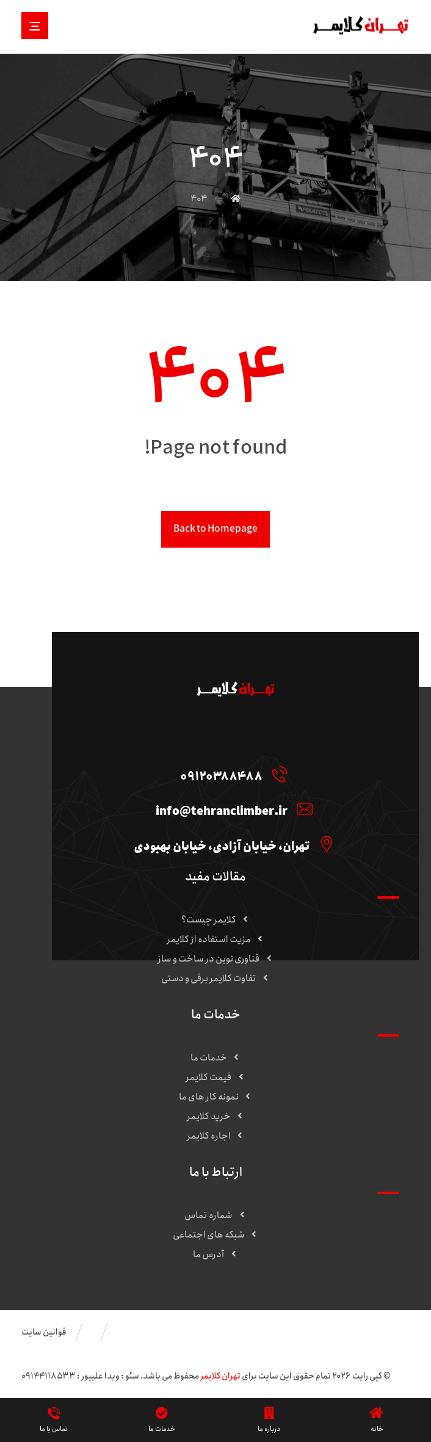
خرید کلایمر (216, 1116)
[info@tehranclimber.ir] (231, 809)
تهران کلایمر (220, 1376)
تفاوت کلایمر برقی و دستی (215, 978)
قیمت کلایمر (215, 1077)
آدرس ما (215, 1254)
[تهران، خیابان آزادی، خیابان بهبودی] (231, 844)
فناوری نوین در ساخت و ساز (215, 959)
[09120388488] (231, 774)
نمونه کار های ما (216, 1097)
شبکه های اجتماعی (216, 1235)
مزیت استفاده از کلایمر (216, 939)
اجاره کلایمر (216, 1136)
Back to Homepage (215, 529)
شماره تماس (215, 1215)
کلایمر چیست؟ (215, 920)
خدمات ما (215, 1058)
